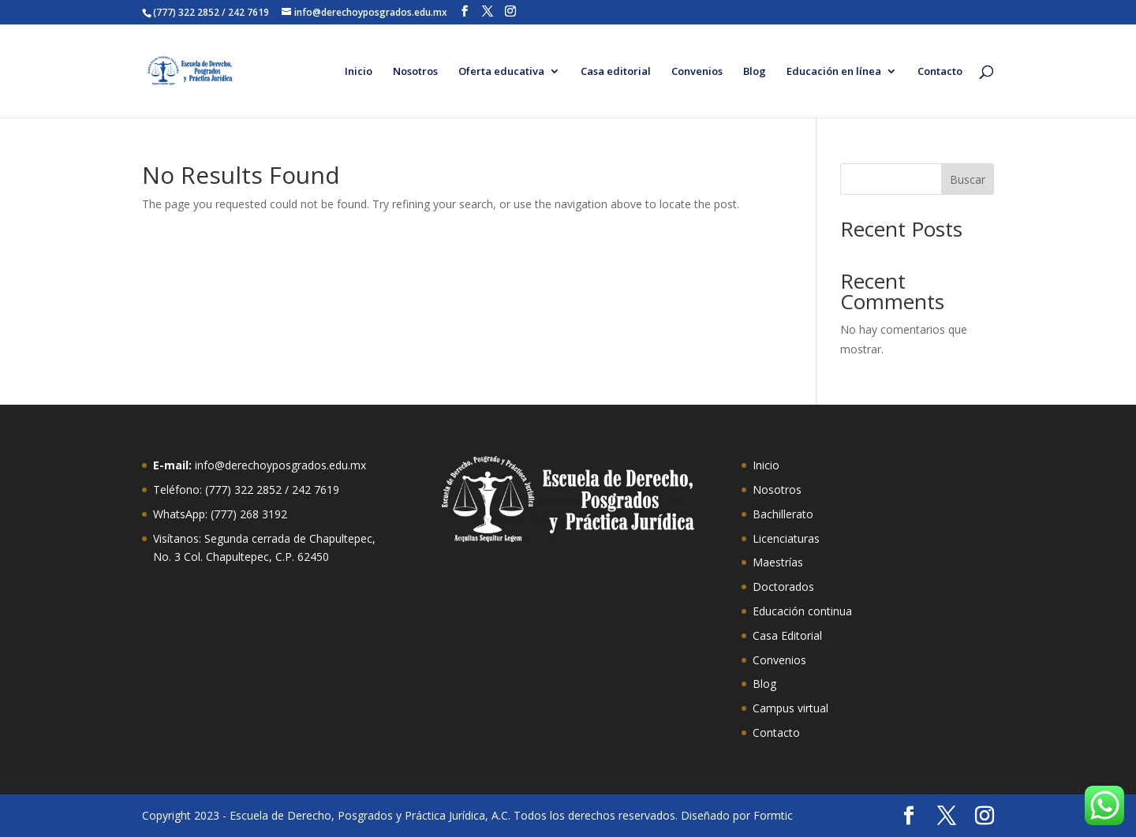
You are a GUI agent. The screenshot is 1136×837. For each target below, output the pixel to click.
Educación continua (802, 610)
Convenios (697, 71)
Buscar (967, 179)
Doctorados (783, 586)
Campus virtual (790, 708)
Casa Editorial (787, 635)
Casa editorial (616, 71)
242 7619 (315, 489)
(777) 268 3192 (249, 513)
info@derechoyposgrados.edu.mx (280, 465)
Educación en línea (834, 71)
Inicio (358, 71)
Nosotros (415, 71)
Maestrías (778, 562)
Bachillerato (783, 513)
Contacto (939, 71)
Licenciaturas (786, 538)
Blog (754, 71)
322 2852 (258, 489)
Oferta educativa (501, 71)
